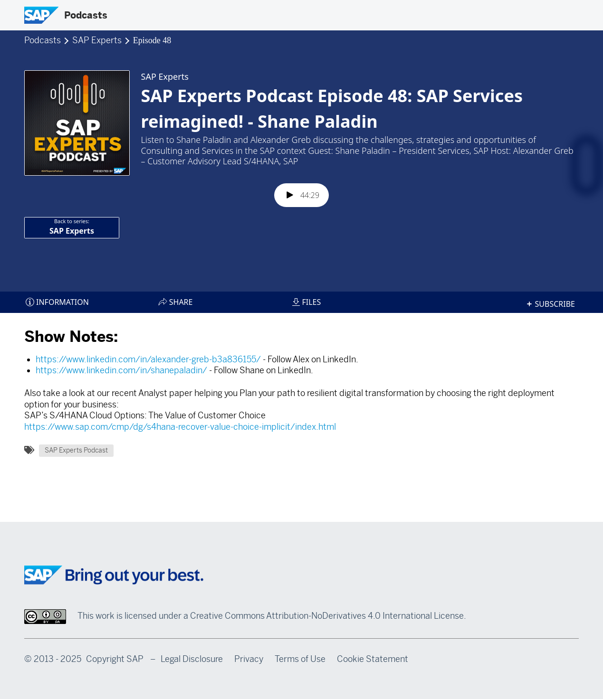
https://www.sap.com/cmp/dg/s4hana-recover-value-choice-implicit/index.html (180, 427)
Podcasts (85, 15)
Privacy (248, 659)
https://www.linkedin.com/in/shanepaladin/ (121, 370)
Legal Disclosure (192, 659)
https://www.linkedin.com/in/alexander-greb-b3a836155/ (148, 359)
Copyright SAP (115, 659)
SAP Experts (98, 40)
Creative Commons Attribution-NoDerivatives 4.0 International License (327, 616)
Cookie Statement (372, 659)
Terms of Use (300, 659)
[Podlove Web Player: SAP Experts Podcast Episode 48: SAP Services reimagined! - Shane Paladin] (301, 178)
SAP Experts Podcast (76, 450)
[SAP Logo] (41, 15)
